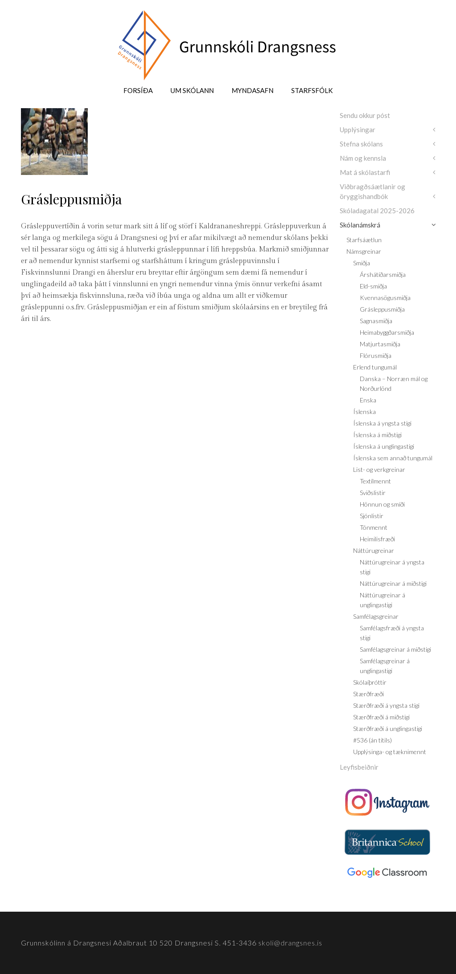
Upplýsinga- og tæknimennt (389, 751)
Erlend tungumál (375, 367)
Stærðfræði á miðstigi (381, 717)
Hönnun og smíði (382, 504)
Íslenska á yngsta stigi (382, 423)
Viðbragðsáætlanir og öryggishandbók (372, 191)
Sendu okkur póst (365, 115)
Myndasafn (252, 90)
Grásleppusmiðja (382, 309)
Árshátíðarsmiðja (383, 274)
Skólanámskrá (360, 225)
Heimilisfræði (377, 539)
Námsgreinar (363, 251)
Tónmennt (373, 527)
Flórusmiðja (375, 355)
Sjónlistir (371, 515)
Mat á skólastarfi (365, 172)
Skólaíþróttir (370, 682)
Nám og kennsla (363, 158)
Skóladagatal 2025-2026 (377, 211)
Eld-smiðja (373, 286)
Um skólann (192, 90)
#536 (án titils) (372, 740)
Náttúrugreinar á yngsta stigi (392, 567)
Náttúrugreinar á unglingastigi (382, 600)
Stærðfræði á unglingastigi (387, 728)
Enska (368, 400)
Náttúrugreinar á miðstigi (393, 583)
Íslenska (364, 411)
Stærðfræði (368, 694)
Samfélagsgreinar (376, 616)
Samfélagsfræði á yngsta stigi (392, 632)
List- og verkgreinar (379, 469)
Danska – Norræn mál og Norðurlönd (394, 383)
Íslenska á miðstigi (377, 434)
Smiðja (361, 263)
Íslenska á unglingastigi (383, 446)
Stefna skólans (361, 144)
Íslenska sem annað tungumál (392, 458)
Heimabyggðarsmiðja (387, 332)
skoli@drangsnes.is (290, 942)
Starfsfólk (312, 90)
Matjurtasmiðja (380, 344)
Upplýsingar (357, 130)
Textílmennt (375, 481)
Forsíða (138, 90)
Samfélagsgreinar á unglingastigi (385, 665)
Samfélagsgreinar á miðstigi (395, 649)
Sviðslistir (373, 492)
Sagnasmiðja (376, 321)
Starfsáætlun (364, 240)
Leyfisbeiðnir (359, 767)
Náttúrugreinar (373, 550)
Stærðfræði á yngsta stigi (386, 705)
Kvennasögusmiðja (385, 297)
